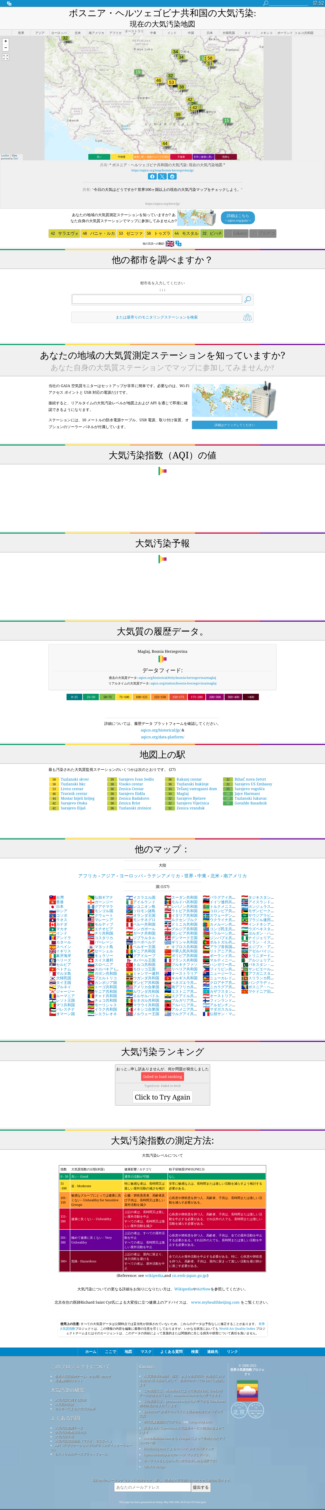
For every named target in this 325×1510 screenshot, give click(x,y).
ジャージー (62, 980)
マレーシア (100, 909)
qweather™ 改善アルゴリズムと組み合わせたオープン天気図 (181, 1403)
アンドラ (60, 927)
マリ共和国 (62, 994)
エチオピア (100, 918)
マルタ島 (60, 962)
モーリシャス (102, 994)
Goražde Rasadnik (245, 792)
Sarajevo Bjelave (185, 787)
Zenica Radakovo (128, 787)
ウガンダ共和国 (142, 967)
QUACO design (154, 1456)
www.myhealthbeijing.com (215, 1291)
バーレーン (100, 931)
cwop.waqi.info (200, 1411)
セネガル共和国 (142, 989)
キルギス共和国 (181, 967)
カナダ (58, 913)
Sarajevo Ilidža (126, 782)
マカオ (58, 918)
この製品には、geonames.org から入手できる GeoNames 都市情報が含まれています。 (182, 1392)
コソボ (58, 904)
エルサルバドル (142, 985)
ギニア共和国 (140, 940)
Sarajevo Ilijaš (67, 797)
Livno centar (66, 778)
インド (58, 922)
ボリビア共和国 (181, 944)
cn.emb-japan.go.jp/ (189, 1264)
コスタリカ (100, 927)
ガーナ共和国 (140, 922)
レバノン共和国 (181, 895)
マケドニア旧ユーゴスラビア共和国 (258, 983)
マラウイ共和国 (142, 994)
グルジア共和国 (181, 918)
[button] (5, 31)
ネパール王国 (140, 949)
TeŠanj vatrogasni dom (191, 778)
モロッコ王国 (140, 958)
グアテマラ (100, 895)
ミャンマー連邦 (142, 962)
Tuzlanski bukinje (187, 773)
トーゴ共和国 (102, 976)
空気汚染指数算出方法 (70, 1421)
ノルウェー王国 (142, 1003)
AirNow (204, 1278)
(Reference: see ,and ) (162, 1211)
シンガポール (140, 918)
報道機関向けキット (69, 1370)
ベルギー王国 (140, 936)
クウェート (100, 904)
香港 (56, 891)
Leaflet (5, 145)
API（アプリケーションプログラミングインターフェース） (91, 1437)
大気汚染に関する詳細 (70, 1389)
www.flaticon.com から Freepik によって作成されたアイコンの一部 (182, 1429)
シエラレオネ (102, 1003)
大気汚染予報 (64, 1426)
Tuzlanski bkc (67, 773)
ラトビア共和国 (181, 900)
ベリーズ (60, 949)
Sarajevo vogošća (244, 778)
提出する (201, 1476)
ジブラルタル (140, 927)
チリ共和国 (100, 922)
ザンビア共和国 (142, 971)
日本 (56, 895)
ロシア (58, 900)
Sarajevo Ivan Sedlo (130, 768)
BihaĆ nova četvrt (244, 768)
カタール (60, 931)
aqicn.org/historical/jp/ (161, 719)
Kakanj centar (183, 768)
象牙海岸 (60, 944)
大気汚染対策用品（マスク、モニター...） (84, 1430)
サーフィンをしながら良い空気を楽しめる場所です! (180, 1450)
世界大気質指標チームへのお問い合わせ (83, 1365)
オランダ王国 (140, 904)
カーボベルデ (140, 931)
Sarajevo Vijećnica (187, 792)
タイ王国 (60, 971)
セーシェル (100, 940)
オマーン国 (62, 1003)
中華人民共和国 (181, 940)
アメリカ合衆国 (142, 976)
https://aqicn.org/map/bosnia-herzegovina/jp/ (162, 160)
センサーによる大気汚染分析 (75, 1398)
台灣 (56, 886)
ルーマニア (62, 985)
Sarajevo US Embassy (247, 773)
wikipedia (154, 1264)
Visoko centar (125, 773)
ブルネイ (60, 976)
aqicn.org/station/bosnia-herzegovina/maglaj (183, 673)
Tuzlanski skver (69, 768)
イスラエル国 (140, 886)
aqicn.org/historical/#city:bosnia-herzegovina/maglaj (177, 667)
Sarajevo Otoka (68, 792)
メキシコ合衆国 (142, 998)
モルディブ (100, 913)
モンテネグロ (140, 909)
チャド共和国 (102, 985)
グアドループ (140, 944)
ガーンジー (100, 891)
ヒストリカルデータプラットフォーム (81, 1443)
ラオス (58, 909)
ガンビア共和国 (181, 922)
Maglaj (177, 782)
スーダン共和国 (181, 886)
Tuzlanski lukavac (245, 787)
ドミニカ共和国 (181, 913)
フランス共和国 (181, 949)
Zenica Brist (123, 792)
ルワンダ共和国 (142, 980)
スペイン (60, 936)
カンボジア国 (102, 971)
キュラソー (100, 944)
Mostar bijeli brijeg (72, 787)
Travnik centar (68, 782)
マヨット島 (100, 936)
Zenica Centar (125, 778)
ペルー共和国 (140, 913)
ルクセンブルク (181, 909)
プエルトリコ (102, 967)
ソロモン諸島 (140, 900)
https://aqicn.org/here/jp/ (162, 193)
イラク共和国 (102, 998)
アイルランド (140, 891)
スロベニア (100, 953)
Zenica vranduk (185, 797)
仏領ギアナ (100, 886)
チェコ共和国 (102, 989)
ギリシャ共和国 (181, 931)
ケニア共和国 (102, 980)
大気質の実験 (64, 1393)
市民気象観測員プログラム (162, 1411)
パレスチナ (62, 998)
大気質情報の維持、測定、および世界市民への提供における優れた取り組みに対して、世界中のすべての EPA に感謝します (181, 1369)
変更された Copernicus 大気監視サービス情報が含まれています (181, 1419)
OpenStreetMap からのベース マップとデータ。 (178, 1444)
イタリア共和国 (181, 904)
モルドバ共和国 (181, 891)
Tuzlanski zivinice (129, 797)
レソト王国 (62, 989)
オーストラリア (181, 962)
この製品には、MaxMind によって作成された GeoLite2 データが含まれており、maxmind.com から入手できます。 (181, 1382)
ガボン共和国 (102, 962)
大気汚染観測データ (69, 1417)
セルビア (60, 953)
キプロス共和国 (181, 936)
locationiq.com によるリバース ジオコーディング (179, 1438)
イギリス (60, 940)
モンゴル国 (100, 900)
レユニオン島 (140, 895)
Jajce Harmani (241, 782)
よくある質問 (65, 1407)
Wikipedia (183, 1278)
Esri (15, 148)
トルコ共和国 (140, 953)
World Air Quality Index (237, 1318)
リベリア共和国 (181, 958)
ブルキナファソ (181, 953)
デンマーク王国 (181, 927)
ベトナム (60, 958)
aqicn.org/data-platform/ (162, 726)
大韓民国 (60, 967)
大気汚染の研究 (67, 1379)
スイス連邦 (100, 949)
